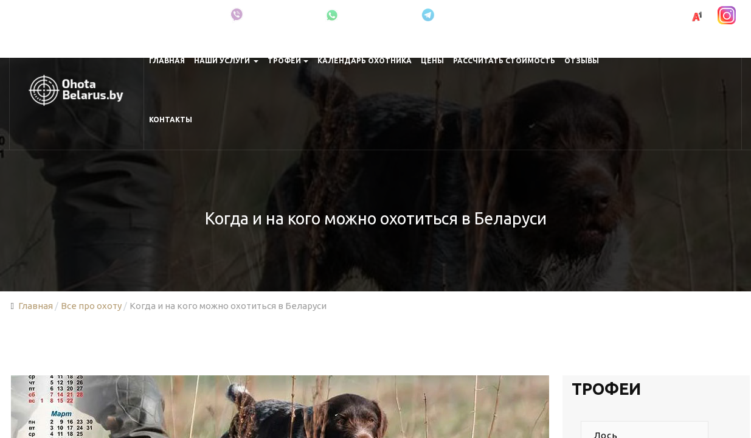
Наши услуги (226, 60)
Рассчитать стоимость (504, 60)
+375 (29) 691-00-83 (640, 15)
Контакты (170, 119)
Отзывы (581, 60)
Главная (167, 60)
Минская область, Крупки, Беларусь (64, 15)
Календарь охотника (364, 60)
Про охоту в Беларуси (167, 15)
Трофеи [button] (288, 60)
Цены (432, 60)
